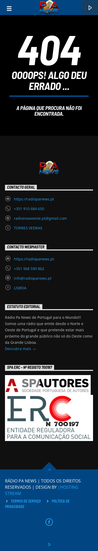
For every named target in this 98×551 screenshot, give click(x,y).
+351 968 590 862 (29, 268)
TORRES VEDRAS (28, 227)
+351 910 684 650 (29, 208)
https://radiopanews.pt (34, 199)
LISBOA (20, 287)
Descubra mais (20, 349)
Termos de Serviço (26, 501)
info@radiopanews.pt (32, 278)
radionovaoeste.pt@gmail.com (40, 218)
